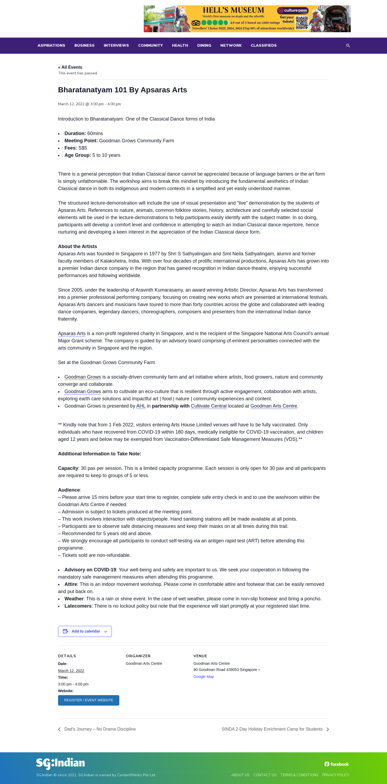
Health (180, 45)
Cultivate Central (209, 406)
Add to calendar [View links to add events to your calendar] (86, 631)
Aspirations (51, 45)
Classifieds (264, 45)
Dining (204, 45)
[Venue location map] (300, 682)
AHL (140, 406)
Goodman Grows (82, 377)
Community (150, 45)
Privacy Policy (335, 775)
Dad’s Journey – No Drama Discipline (99, 729)
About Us (240, 775)
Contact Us (264, 775)
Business (84, 45)
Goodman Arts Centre (273, 406)
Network (231, 45)
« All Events (70, 67)
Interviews (116, 45)
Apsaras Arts (71, 333)
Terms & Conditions (299, 775)
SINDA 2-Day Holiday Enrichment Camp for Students (272, 729)
